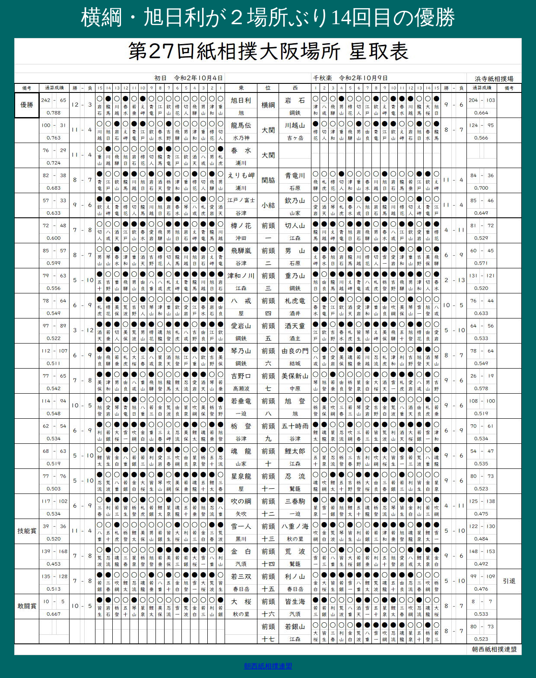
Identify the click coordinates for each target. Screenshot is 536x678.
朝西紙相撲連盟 (268, 666)
